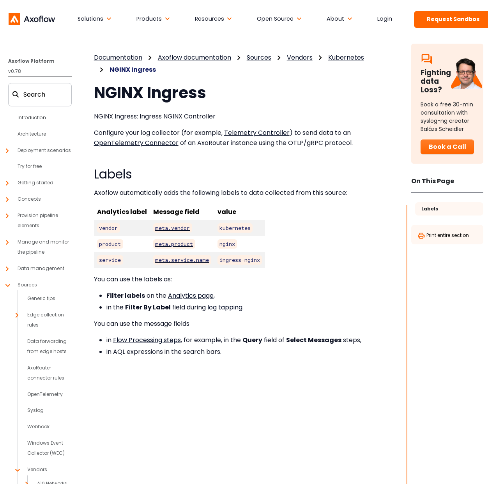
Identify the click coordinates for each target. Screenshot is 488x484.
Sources (259, 57)
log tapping (224, 307)
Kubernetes (346, 57)
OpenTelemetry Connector (136, 142)
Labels (429, 208)
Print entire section (443, 236)
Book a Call (447, 146)
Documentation (118, 57)
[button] (94, 19)
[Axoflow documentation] (32, 19)
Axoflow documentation (194, 57)
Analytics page (191, 295)
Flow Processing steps (147, 340)
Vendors (300, 57)
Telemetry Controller (257, 132)
